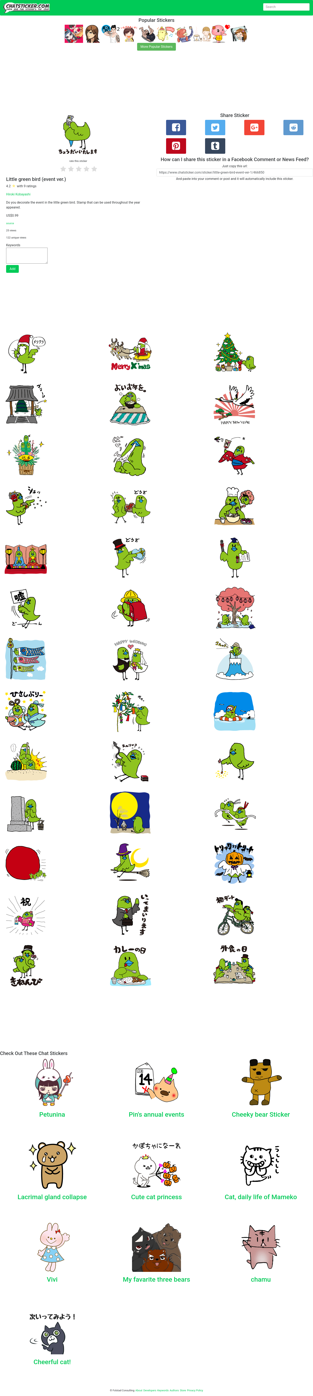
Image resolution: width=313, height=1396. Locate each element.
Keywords (163, 1390)
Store (183, 1390)
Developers (149, 1390)
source (10, 223)
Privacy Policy (195, 1390)
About (138, 1390)
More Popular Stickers (157, 47)
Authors (174, 1390)
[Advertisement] (122, 84)
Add (12, 269)
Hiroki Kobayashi (18, 194)
